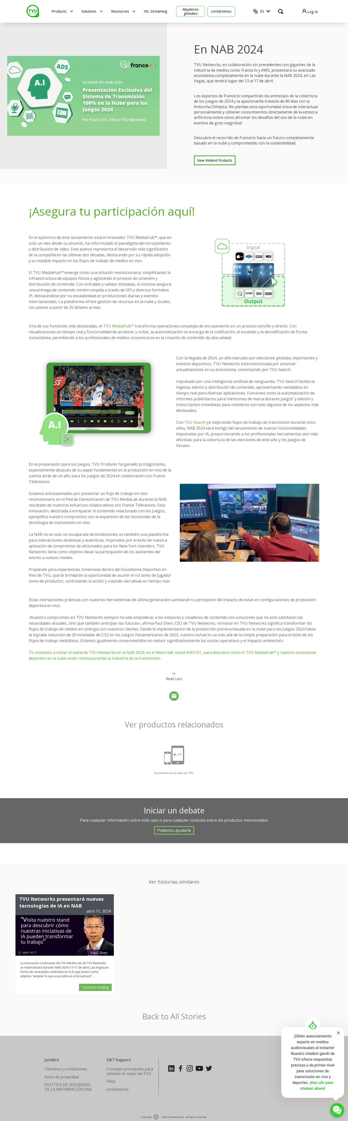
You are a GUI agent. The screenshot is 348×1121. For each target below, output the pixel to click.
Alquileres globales (190, 11)
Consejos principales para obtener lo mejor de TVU (129, 1071)
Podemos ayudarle (174, 830)
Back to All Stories (174, 1016)
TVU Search (195, 422)
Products (59, 11)
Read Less (174, 678)
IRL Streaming (155, 11)
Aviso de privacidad (61, 1077)
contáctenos (221, 11)
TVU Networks (175, 1117)
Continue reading (95, 987)
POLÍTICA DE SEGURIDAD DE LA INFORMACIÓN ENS (68, 1087)
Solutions (88, 11)
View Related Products (214, 160)
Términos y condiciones (65, 1069)
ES (262, 11)
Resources (120, 11)
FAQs (111, 1081)
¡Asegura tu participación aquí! (112, 211)
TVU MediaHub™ (118, 326)
